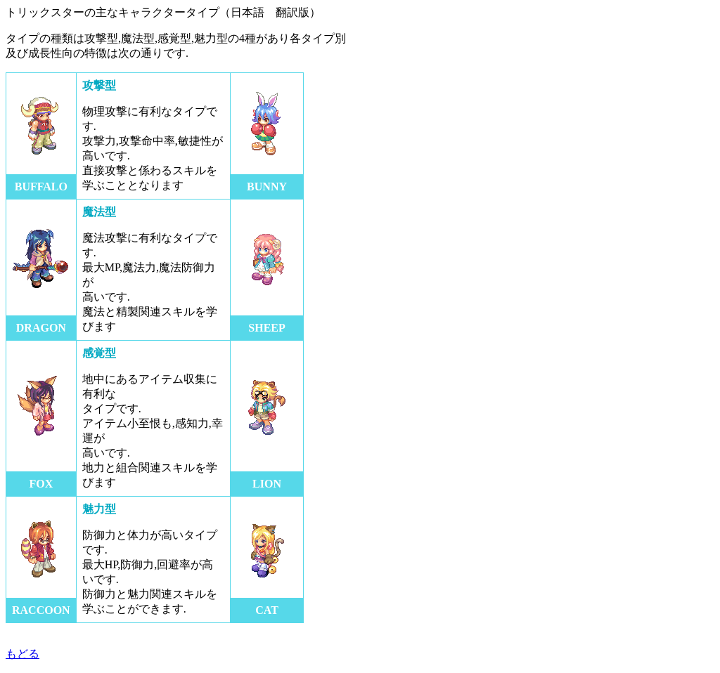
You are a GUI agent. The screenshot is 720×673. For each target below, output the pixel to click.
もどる (22, 654)
